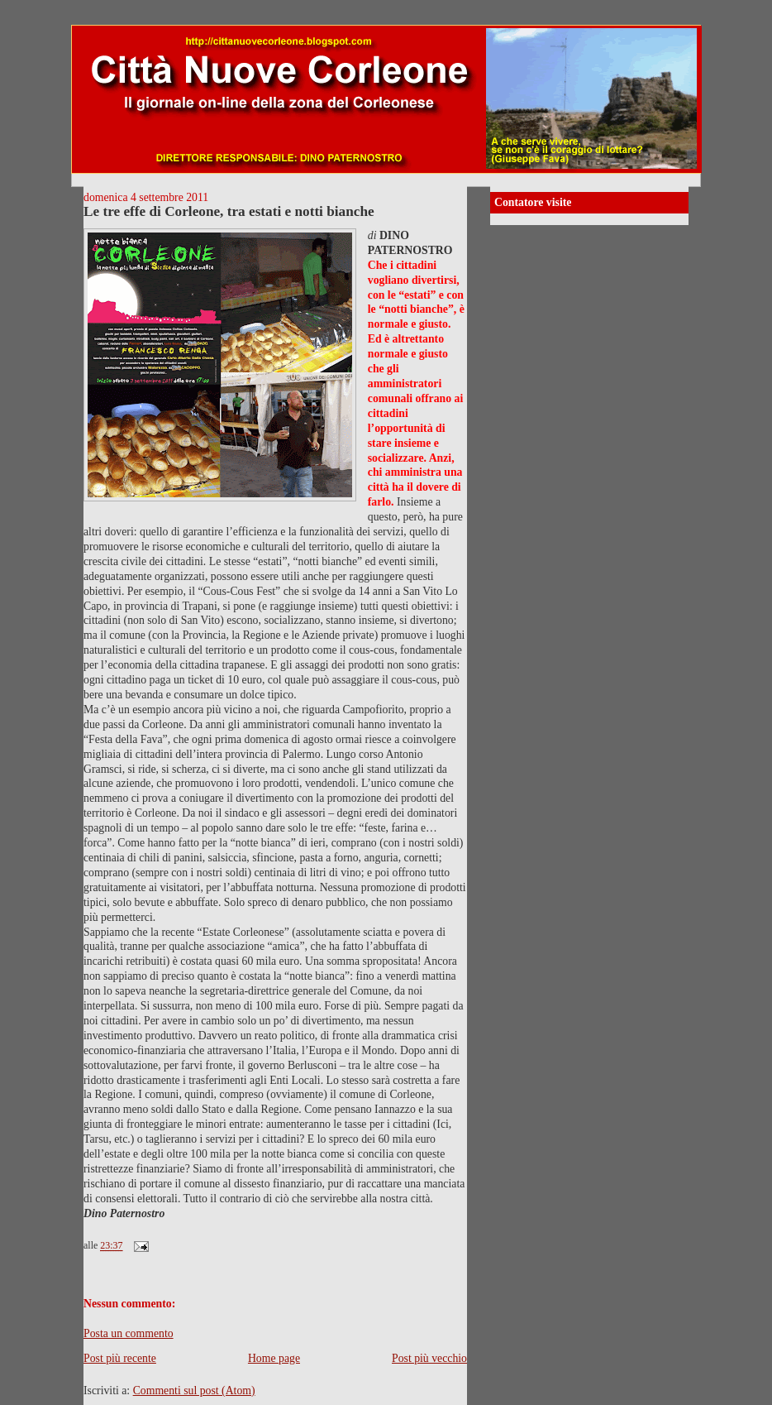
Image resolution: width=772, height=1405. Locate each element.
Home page (274, 1358)
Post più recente (119, 1358)
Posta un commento (128, 1333)
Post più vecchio (429, 1358)
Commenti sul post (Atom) (194, 1390)
